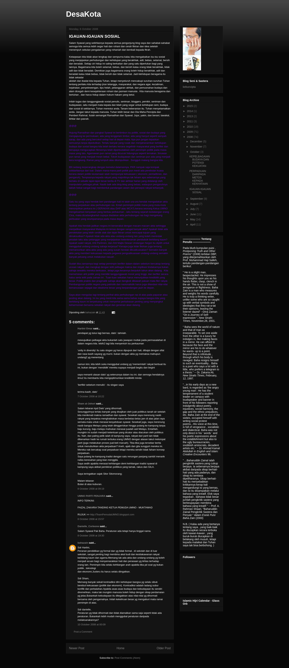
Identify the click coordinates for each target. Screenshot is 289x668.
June (193, 214)
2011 (190, 121)
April (193, 224)
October (195, 151)
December (196, 141)
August (194, 203)
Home (121, 648)
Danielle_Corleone (88, 526)
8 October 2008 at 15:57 (91, 519)
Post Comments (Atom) (127, 657)
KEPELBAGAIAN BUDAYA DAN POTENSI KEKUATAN (199, 161)
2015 (190, 106)
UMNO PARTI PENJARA (91, 496)
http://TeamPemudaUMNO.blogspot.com (112, 514)
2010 (190, 126)
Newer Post (76, 648)
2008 (190, 136)
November (196, 146)
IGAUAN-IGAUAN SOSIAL (200, 191)
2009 (190, 131)
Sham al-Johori (86, 403)
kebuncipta (189, 86)
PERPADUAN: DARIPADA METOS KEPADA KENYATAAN (198, 177)
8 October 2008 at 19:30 (91, 535)
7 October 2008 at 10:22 (91, 396)
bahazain (83, 542)
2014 (190, 111)
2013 (190, 116)
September (197, 198)
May (193, 219)
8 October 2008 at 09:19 (91, 488)
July (193, 208)
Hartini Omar (85, 328)
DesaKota (83, 14)
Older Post (164, 648)
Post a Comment (83, 631)
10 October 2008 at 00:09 (91, 624)
